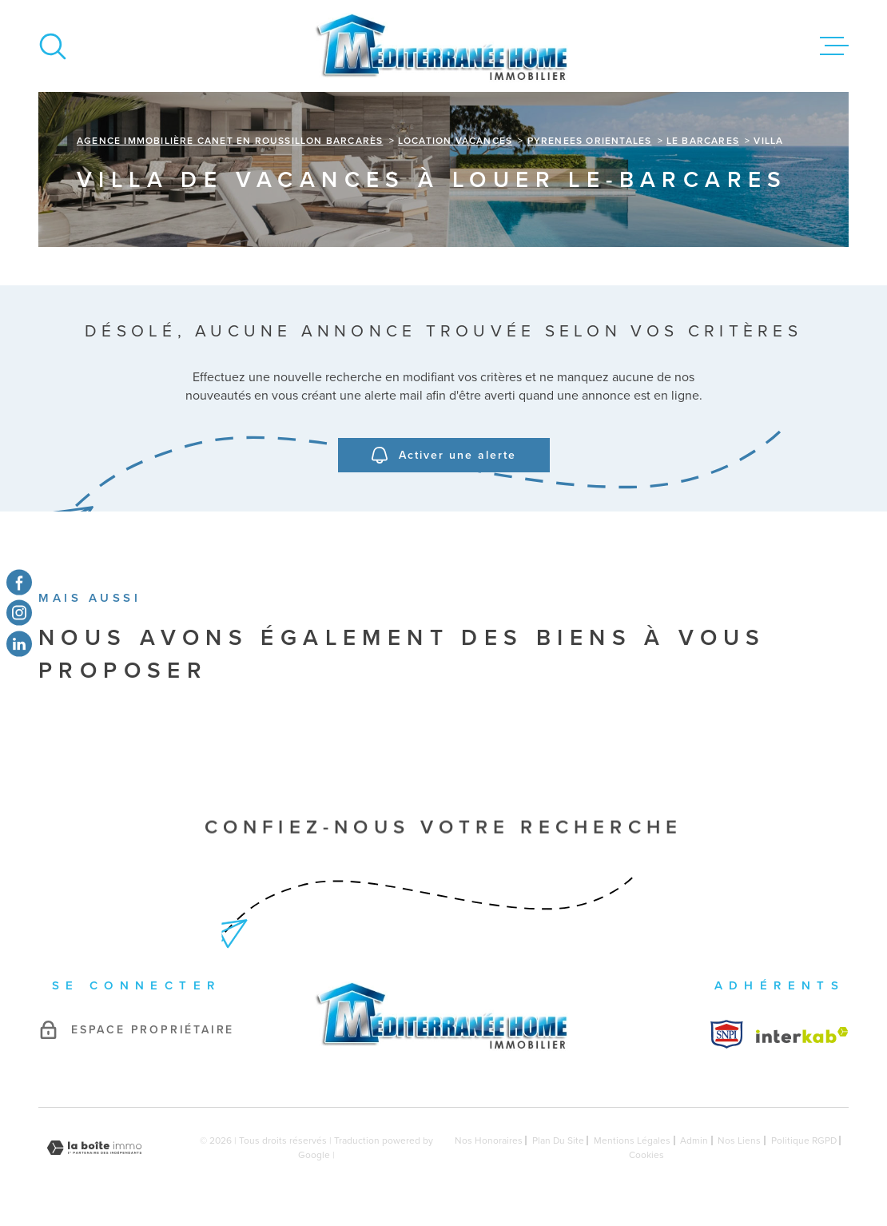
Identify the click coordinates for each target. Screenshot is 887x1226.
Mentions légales (632, 1140)
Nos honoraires (489, 1140)
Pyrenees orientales (589, 140)
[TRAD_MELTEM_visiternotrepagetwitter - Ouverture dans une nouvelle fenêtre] (19, 643)
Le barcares (702, 140)
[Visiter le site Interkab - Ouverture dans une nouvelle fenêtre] (726, 1034)
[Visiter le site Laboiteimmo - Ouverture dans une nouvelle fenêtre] (94, 1148)
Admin (694, 1140)
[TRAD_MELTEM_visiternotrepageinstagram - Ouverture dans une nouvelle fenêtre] (19, 613)
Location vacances (455, 140)
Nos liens (739, 1140)
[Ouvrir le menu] (834, 46)
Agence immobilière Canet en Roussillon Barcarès (230, 140)
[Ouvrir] (52, 46)
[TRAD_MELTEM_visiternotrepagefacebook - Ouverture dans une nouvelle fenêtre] (19, 582)
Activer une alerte (444, 456)
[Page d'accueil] (443, 46)
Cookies (646, 1155)
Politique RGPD (804, 1140)
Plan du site (558, 1140)
